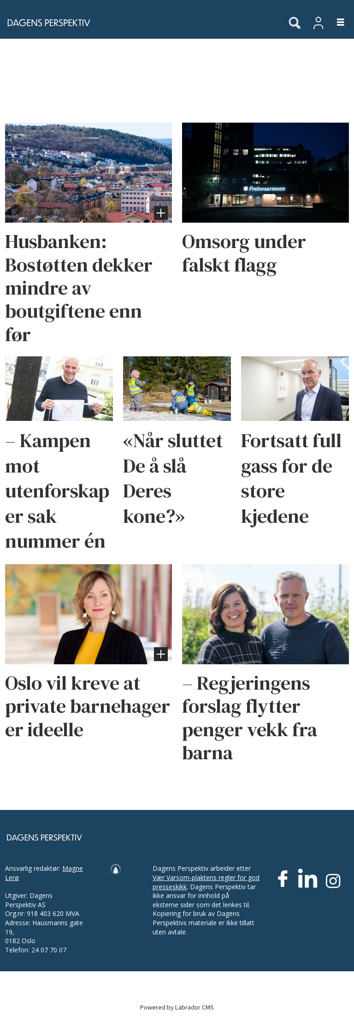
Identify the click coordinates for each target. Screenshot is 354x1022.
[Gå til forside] (46, 23)
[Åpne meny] (335, 22)
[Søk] (294, 23)
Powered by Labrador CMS (177, 1007)
